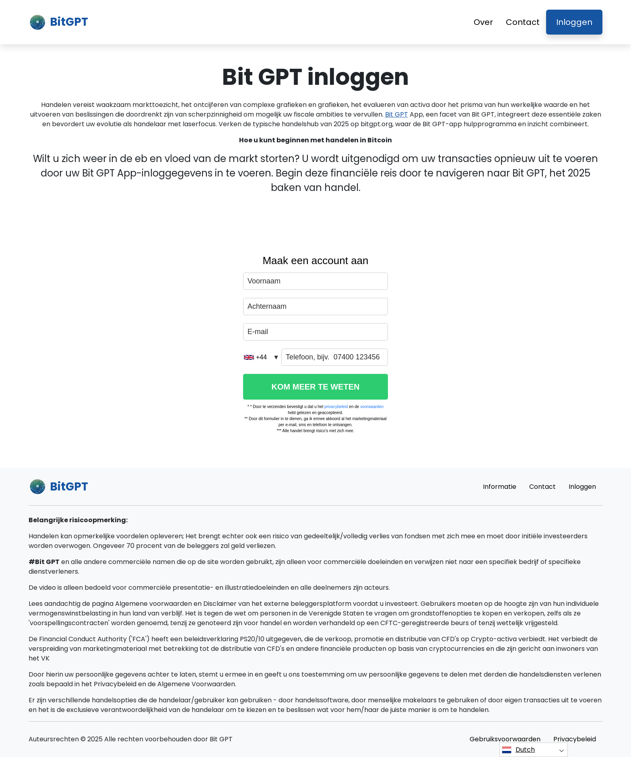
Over (483, 22)
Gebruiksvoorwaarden (505, 739)
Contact (523, 22)
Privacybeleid (574, 739)
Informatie (499, 486)
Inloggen (574, 22)
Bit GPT (396, 114)
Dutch (518, 750)
